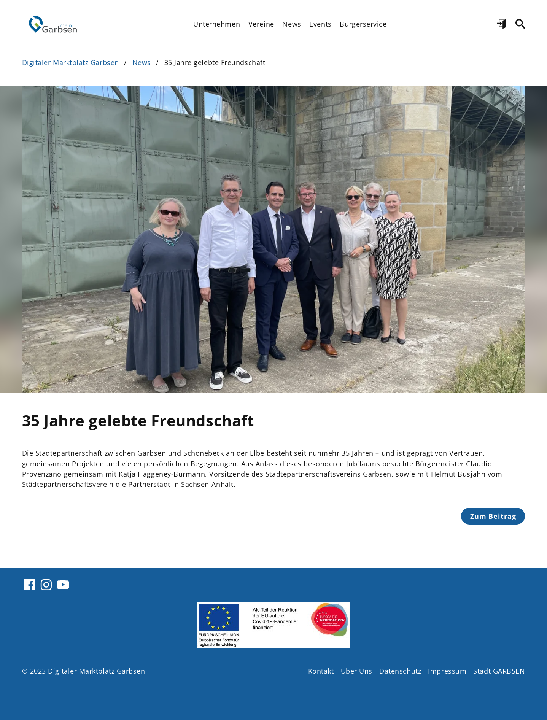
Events (320, 24)
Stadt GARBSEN (499, 670)
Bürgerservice (363, 24)
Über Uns (356, 670)
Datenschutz (400, 670)
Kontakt (321, 670)
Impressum (447, 670)
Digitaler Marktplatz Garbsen (70, 62)
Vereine (261, 24)
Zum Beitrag (493, 516)
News (291, 24)
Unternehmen (216, 24)
